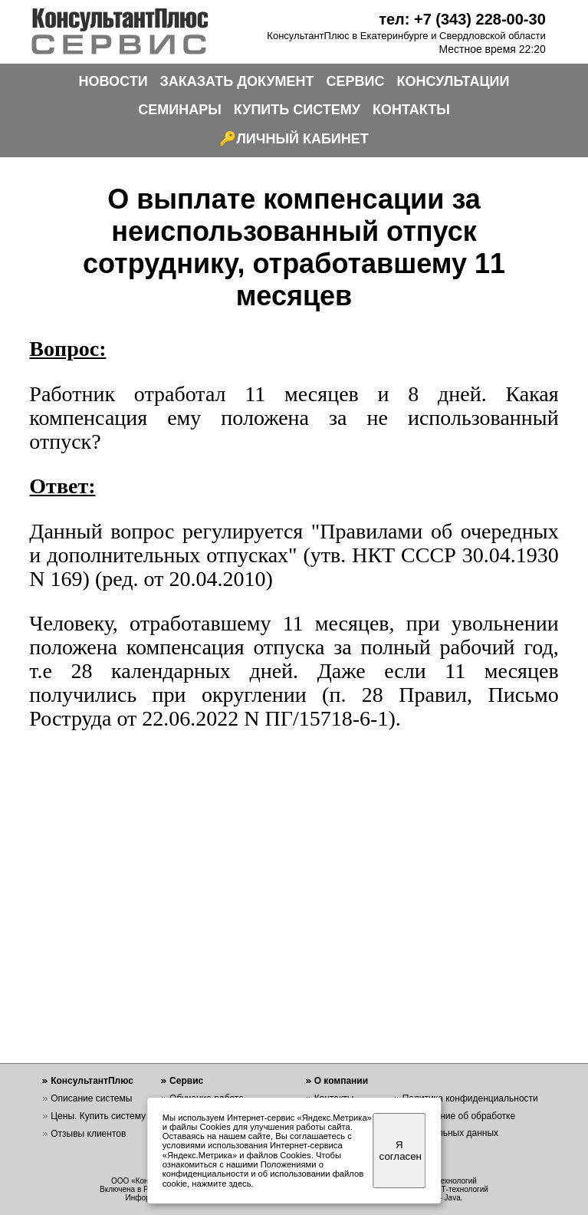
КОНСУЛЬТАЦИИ (453, 81)
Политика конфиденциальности (470, 1098)
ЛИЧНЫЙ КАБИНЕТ (302, 139)
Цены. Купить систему (98, 1116)
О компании (341, 1080)
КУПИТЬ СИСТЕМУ (297, 109)
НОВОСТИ (113, 81)
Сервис (186, 1080)
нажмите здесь (221, 1183)
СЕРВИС (356, 81)
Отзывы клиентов (88, 1133)
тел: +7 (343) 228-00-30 (462, 19)
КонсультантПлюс (92, 1080)
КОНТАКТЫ (411, 109)
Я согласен (400, 1150)
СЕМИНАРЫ (180, 109)
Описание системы (91, 1098)
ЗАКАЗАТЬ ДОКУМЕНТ (237, 81)
